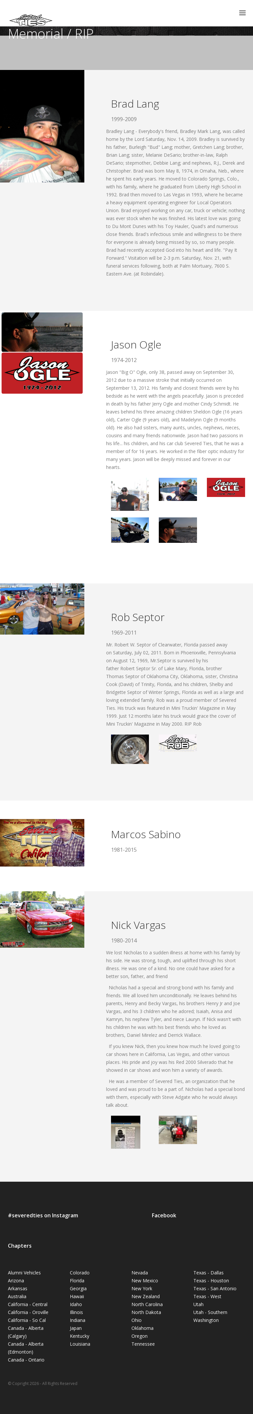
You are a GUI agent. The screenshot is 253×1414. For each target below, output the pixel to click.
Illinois (76, 1312)
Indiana (77, 1320)
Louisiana (80, 1344)
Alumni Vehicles (24, 1272)
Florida (77, 1280)
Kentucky (79, 1336)
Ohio (136, 1320)
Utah (198, 1304)
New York (141, 1288)
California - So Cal (27, 1320)
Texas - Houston (211, 1280)
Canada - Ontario (26, 1360)
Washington (206, 1320)
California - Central (27, 1304)
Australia (17, 1296)
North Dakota (146, 1312)
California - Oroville (28, 1312)
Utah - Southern (210, 1312)
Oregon (139, 1336)
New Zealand (145, 1296)
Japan (76, 1328)
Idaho (76, 1304)
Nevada (139, 1272)
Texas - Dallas (208, 1272)
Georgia (78, 1288)
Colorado (80, 1272)
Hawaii (77, 1296)
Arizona (16, 1280)
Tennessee (143, 1344)
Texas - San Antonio (215, 1288)
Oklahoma (142, 1328)
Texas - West (207, 1296)
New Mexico (144, 1280)
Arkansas (17, 1288)
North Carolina (147, 1304)
